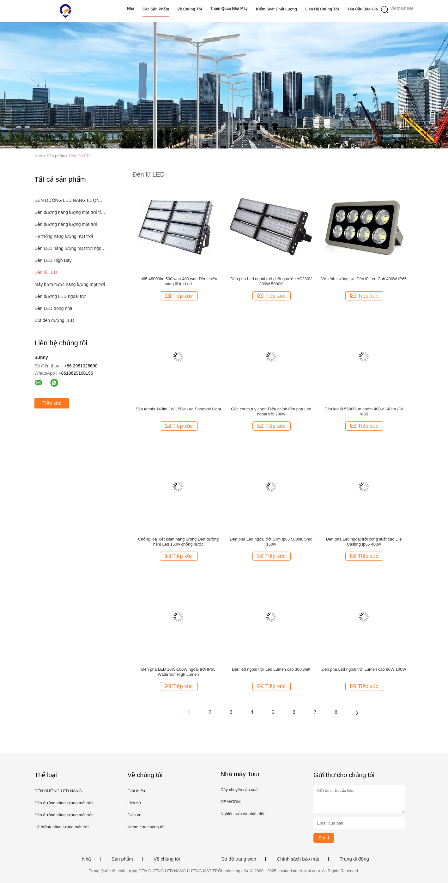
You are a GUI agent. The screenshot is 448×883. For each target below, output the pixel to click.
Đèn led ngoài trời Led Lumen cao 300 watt (271, 669)
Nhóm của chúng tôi (145, 827)
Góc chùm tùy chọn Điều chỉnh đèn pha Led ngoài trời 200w (271, 411)
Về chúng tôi (189, 9)
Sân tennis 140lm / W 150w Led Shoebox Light (178, 409)
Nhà (130, 8)
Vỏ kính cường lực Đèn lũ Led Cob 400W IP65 (364, 278)
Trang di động (354, 859)
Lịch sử (134, 803)
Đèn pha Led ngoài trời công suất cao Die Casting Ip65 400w (364, 542)
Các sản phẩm (155, 9)
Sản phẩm (122, 859)
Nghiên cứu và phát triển (243, 813)
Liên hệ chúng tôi (322, 9)
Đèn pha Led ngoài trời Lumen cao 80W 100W (364, 669)
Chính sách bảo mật (298, 859)
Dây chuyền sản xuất (240, 789)
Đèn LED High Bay (53, 260)
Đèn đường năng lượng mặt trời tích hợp (70, 212)
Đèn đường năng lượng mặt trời (65, 224)
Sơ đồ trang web (238, 859)
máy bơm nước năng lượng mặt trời (69, 284)
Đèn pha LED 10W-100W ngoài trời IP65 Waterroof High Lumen (178, 672)
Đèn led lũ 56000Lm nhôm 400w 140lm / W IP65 (363, 411)
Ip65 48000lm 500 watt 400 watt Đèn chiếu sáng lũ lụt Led (178, 281)
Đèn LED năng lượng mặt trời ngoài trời (70, 248)
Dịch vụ (134, 815)
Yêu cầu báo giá (362, 9)
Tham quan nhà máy (229, 8)
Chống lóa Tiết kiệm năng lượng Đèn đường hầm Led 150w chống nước (178, 542)
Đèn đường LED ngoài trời (60, 296)
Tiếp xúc (51, 403)
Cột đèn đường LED (54, 320)
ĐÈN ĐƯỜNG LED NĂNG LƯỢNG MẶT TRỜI (70, 200)
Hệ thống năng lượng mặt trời (63, 236)
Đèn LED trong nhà (53, 308)
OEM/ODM (231, 801)
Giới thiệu (136, 791)
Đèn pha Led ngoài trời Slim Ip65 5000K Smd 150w (271, 542)
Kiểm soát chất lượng (276, 9)
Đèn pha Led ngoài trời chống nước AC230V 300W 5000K (271, 281)
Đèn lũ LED (79, 156)
